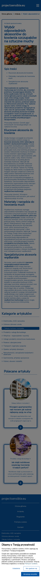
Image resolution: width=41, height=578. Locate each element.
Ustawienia (16, 568)
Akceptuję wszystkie (30, 574)
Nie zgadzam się (31, 568)
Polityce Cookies (30, 563)
